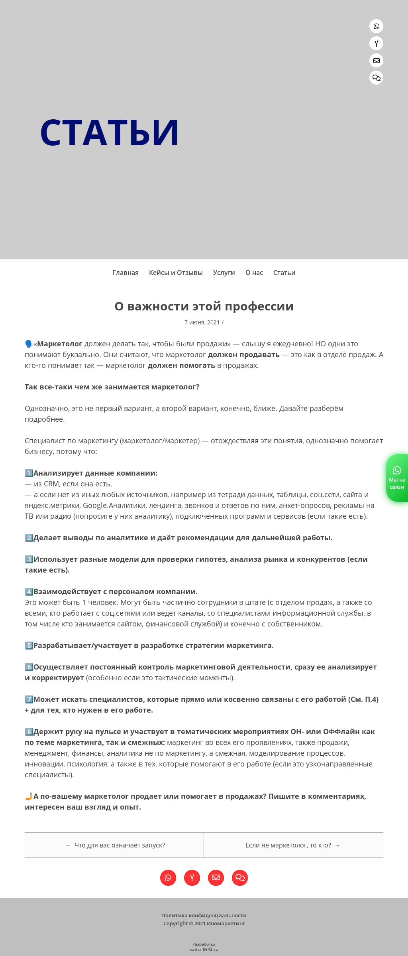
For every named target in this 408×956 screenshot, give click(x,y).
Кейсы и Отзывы (176, 272)
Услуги (224, 272)
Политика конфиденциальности (204, 915)
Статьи (284, 272)
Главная (125, 272)
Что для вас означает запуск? (115, 845)
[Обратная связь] (376, 78)
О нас (254, 272)
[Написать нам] (376, 60)
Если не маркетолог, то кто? (292, 845)
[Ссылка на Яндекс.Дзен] (376, 43)
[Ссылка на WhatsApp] (376, 26)
